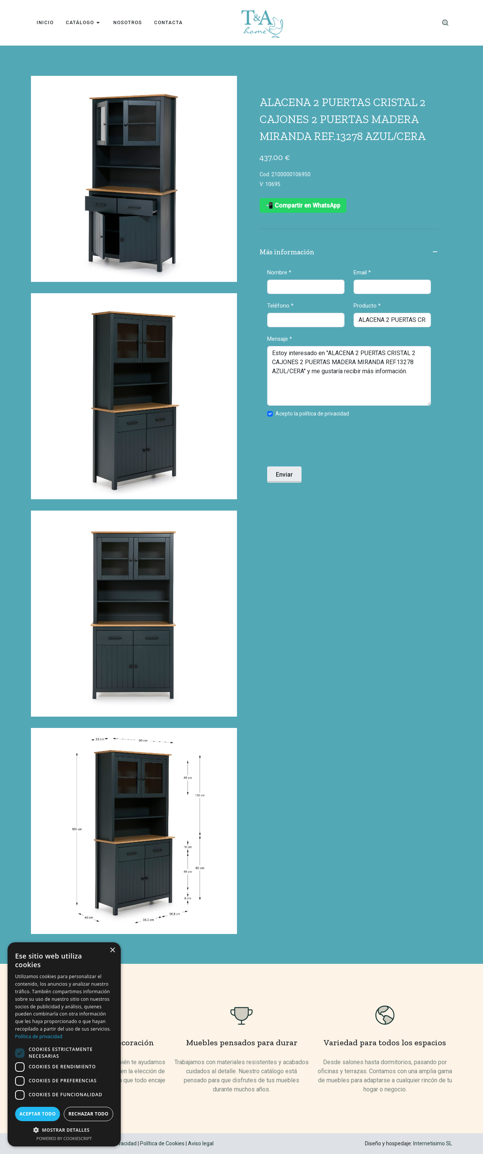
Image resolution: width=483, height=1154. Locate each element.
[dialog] (64, 1044)
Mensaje (279, 338)
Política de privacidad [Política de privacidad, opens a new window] (38, 1036)
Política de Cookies (162, 1143)
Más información (349, 252)
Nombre (279, 272)
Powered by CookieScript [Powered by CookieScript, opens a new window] (64, 1138)
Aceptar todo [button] (37, 1114)
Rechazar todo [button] (88, 1114)
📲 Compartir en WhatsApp (303, 205)
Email (362, 272)
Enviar (284, 474)
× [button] (112, 950)
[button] (64, 1130)
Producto (367, 305)
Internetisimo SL (432, 1143)
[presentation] (324, 444)
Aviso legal (201, 1143)
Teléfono (280, 305)
